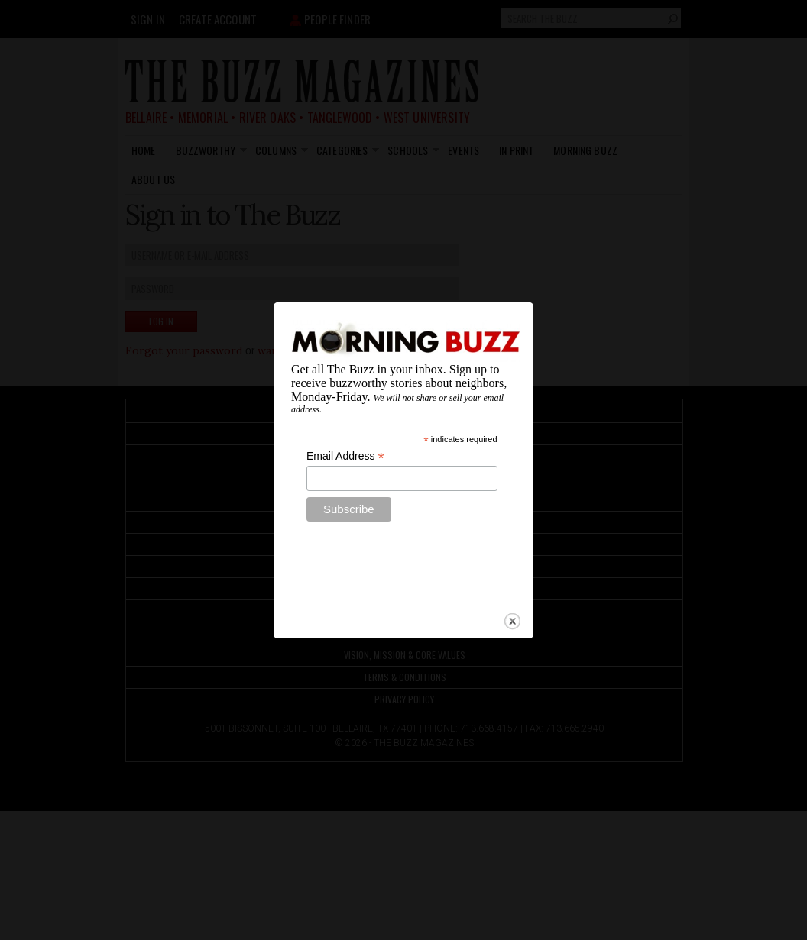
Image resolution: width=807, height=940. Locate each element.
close (512, 605)
